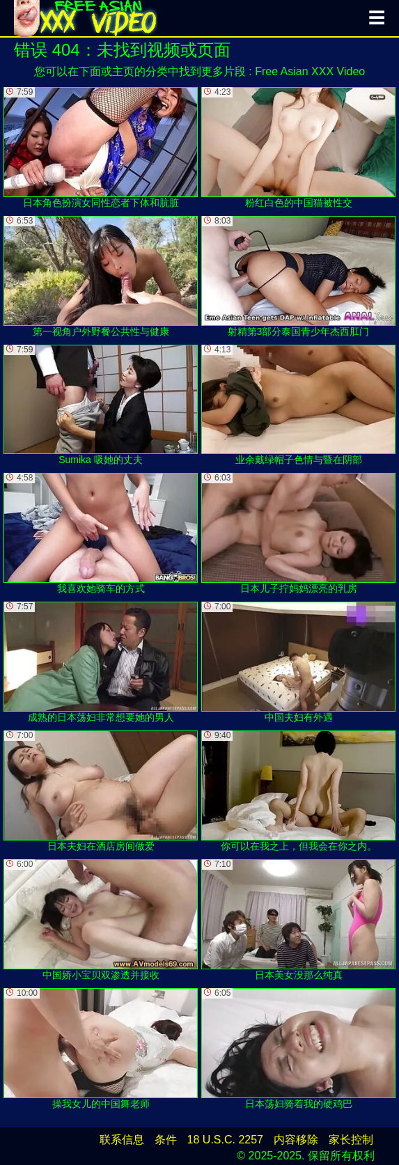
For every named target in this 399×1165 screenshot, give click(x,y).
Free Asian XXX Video (310, 71)
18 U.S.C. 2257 (225, 1140)
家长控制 (351, 1140)
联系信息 (122, 1140)
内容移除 (296, 1140)
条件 (166, 1140)
